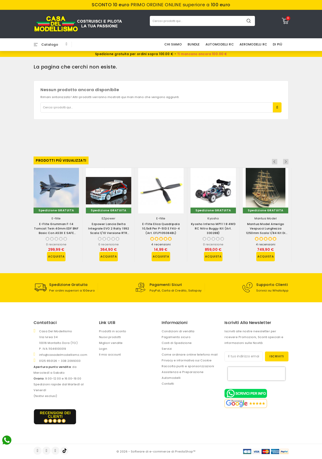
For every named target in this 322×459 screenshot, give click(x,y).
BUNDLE (194, 44)
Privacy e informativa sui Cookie (187, 360)
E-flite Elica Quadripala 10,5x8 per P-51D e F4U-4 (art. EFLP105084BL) (161, 228)
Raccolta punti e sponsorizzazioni (188, 366)
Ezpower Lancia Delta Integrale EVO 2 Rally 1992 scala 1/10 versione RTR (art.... (108, 231)
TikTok (64, 451)
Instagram (56, 451)
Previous (279, 161)
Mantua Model (265, 218)
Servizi (167, 349)
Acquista (56, 256)
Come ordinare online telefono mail (190, 354)
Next (285, 161)
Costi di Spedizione (177, 343)
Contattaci (45, 322)
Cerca (248, 20)
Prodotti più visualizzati (61, 160)
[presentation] (256, 373)
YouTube (46, 451)
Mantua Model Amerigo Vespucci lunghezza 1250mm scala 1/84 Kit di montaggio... (265, 231)
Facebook (38, 451)
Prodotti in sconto (112, 331)
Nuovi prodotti (110, 337)
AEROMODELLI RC (253, 44)
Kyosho (213, 218)
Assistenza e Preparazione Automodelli (183, 375)
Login (103, 349)
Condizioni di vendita (178, 331)
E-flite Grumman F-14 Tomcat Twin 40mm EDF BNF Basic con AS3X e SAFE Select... (56, 231)
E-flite (56, 218)
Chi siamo (173, 44)
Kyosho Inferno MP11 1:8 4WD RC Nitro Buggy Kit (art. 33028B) (213, 228)
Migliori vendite (111, 343)
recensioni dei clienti (55, 414)
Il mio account (110, 354)
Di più (277, 44)
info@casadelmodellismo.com (63, 355)
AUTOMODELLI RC (219, 44)
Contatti (168, 384)
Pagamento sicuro (176, 337)
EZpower (109, 218)
